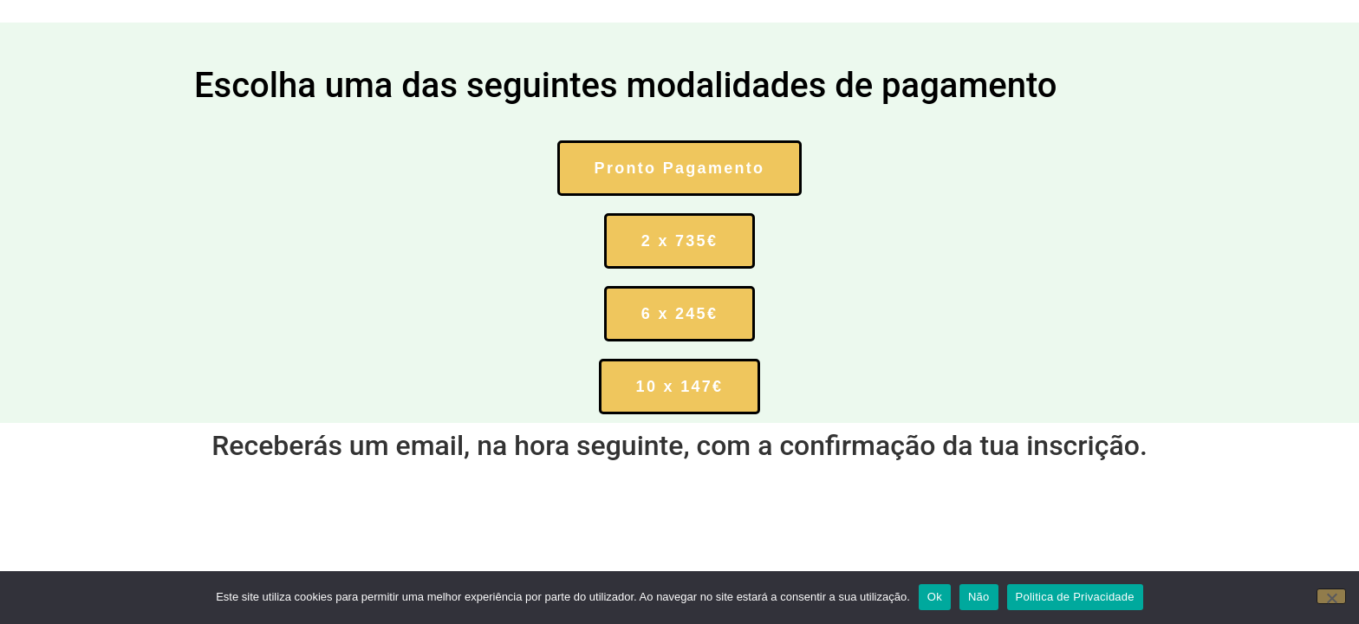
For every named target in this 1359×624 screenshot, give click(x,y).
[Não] (1331, 596)
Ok (934, 596)
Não (979, 596)
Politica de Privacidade (1075, 596)
